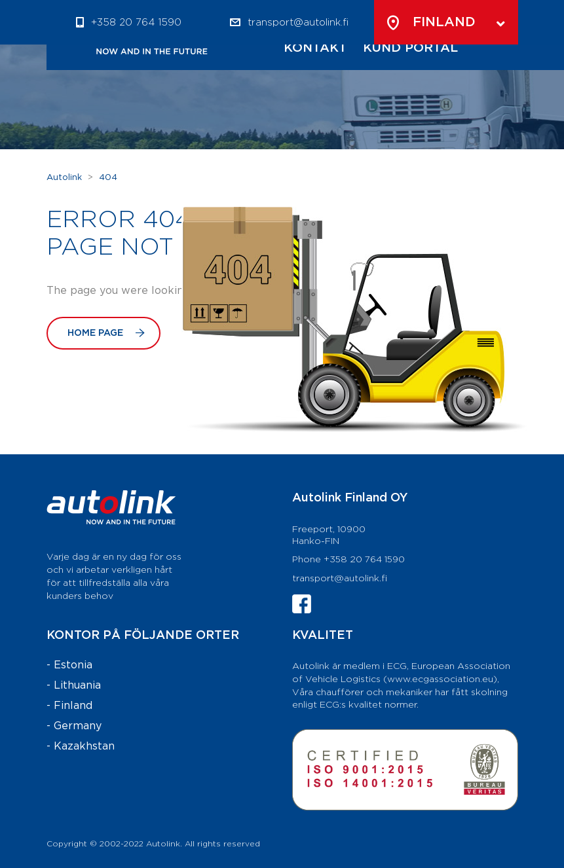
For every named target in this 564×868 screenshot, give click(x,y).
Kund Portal (410, 48)
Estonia (73, 665)
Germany (78, 726)
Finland (73, 706)
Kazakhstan (84, 746)
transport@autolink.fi (339, 579)
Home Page (106, 333)
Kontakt (315, 48)
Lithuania (77, 686)
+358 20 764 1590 (136, 22)
